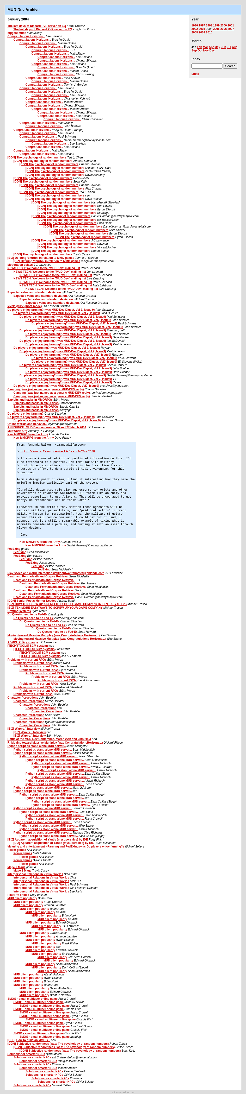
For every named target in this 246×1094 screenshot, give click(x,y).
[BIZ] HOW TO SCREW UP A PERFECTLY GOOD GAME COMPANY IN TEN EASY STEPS (67, 604)
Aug (234, 47)
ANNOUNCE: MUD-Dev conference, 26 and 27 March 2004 (46, 427)
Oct (199, 50)
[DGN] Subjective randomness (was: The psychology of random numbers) (58, 1043)
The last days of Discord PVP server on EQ (36, 26)
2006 (223, 29)
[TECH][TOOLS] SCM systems (28, 645)
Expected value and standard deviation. (34, 292)
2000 (223, 25)
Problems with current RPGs (27, 659)
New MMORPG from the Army (27, 434)
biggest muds (16, 33)
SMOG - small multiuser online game (32, 998)
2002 (194, 29)
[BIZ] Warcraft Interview (23, 728)
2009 (202, 32)
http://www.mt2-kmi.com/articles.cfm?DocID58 (57, 451)
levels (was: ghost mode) (24, 306)
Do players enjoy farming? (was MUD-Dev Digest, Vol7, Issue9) (68, 320)
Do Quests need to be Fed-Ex (27, 614)
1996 (194, 25)
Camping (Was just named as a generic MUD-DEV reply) (45, 389)
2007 (231, 29)
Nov (206, 50)
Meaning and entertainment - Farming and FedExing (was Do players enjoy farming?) (65, 846)
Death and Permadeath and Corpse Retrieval (37, 576)
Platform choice (18, 895)
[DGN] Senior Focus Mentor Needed (31, 600)
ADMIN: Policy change (22, 642)
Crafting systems (19, 611)
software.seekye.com (123, 1092)
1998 (209, 25)
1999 (216, 25)
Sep (194, 50)
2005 (216, 29)
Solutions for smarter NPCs (26, 1054)
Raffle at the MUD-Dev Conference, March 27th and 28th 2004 (49, 739)
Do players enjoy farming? (25, 413)
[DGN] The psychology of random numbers (36, 157)
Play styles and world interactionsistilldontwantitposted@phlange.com (55, 573)
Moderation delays (20, 264)
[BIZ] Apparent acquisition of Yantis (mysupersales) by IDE (47, 839)
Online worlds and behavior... (27, 424)
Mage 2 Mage (16, 867)
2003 (202, 29)
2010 (209, 32)
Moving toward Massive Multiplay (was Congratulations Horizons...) (53, 635)
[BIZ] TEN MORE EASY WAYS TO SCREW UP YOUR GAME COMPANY (55, 607)
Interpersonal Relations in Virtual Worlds (35, 874)
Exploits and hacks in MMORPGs (30, 399)
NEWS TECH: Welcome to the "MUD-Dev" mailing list (43, 268)
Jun (223, 47)
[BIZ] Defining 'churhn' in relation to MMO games (40, 257)
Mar (205, 47)
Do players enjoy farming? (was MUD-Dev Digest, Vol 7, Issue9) (56, 313)
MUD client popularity (22, 898)
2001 (231, 25)
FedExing (13, 548)
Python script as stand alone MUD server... (36, 746)
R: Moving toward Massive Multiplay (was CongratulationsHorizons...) (55, 742)
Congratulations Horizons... (26, 36)
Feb (199, 47)
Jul (229, 47)
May (217, 47)
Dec (212, 50)
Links (195, 74)
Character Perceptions (22, 697)
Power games (16, 850)
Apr (211, 47)
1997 (202, 25)
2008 (194, 32)
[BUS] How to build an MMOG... (28, 1040)
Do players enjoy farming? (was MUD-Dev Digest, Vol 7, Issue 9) (51, 309)
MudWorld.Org (17, 431)
